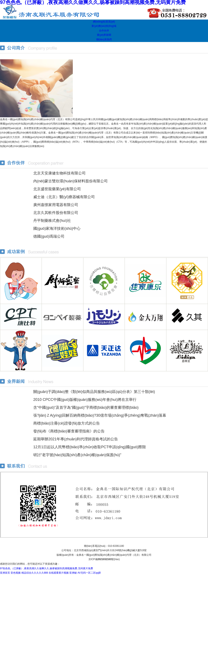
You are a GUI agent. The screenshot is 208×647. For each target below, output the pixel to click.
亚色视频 (16, 572)
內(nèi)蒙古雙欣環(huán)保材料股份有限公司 (70, 181)
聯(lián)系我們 (104, 39)
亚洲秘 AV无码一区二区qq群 (85, 572)
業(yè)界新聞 (104, 34)
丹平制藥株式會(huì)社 (52, 221)
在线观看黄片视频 (59, 572)
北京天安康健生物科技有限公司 (59, 173)
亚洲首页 (5, 572)
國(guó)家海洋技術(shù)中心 (56, 228)
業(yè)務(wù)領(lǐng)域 (104, 26)
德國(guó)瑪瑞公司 (48, 236)
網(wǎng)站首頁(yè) (104, 21)
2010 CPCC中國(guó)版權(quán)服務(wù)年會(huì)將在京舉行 (84, 400)
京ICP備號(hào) (104, 559)
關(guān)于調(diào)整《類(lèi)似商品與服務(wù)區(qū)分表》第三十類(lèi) (94, 392)
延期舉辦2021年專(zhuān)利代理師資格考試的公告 (75, 439)
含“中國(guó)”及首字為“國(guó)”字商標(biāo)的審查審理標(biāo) (86, 407)
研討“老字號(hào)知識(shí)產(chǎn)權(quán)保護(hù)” (77, 455)
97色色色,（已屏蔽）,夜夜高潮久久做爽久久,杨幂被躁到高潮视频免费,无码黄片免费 (46, 568)
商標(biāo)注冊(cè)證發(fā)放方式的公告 (66, 423)
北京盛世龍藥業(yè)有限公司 (57, 189)
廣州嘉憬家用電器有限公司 (55, 205)
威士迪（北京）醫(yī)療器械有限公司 (64, 197)
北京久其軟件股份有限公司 (55, 213)
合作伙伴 (104, 30)
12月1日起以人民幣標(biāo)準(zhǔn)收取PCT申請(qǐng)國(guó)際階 (89, 447)
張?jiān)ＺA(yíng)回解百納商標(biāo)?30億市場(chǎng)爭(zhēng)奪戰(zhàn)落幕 (99, 415)
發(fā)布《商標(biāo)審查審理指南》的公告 (69, 431)
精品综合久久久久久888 (34, 572)
